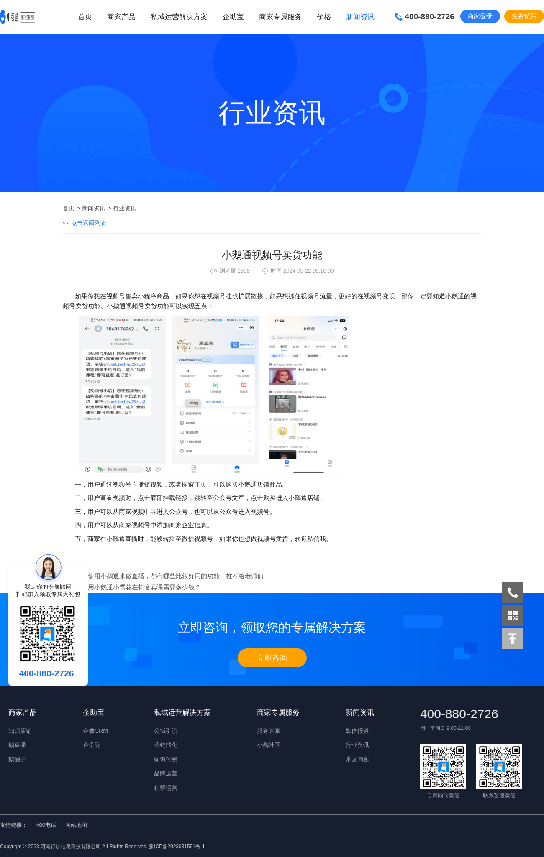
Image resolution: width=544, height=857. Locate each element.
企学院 (91, 745)
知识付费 (165, 759)
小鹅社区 (268, 745)
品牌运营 (165, 773)
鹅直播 (17, 745)
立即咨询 (272, 658)
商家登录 (480, 16)
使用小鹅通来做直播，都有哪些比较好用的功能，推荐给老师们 (176, 575)
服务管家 (268, 730)
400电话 (46, 825)
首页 (85, 17)
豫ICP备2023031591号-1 (177, 846)
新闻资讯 (93, 208)
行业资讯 (124, 208)
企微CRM (95, 730)
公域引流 (165, 730)
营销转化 (165, 745)
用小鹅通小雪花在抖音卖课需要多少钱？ (144, 587)
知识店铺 (20, 730)
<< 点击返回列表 (84, 222)
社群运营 (165, 787)
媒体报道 (357, 730)
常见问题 (357, 759)
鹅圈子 (17, 759)
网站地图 (76, 825)
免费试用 (524, 16)
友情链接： (13, 825)
